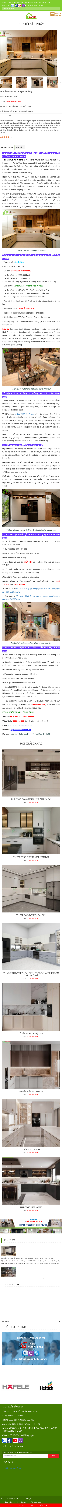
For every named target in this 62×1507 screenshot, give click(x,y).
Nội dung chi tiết (7, 147)
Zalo (32, 1505)
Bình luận (19, 147)
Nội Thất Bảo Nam (13, 1468)
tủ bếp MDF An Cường (24, 414)
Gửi (53, 1456)
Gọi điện (21, 1505)
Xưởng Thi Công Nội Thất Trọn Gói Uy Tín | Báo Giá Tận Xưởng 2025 (25, 1263)
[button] (52, 14)
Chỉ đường (43, 1505)
